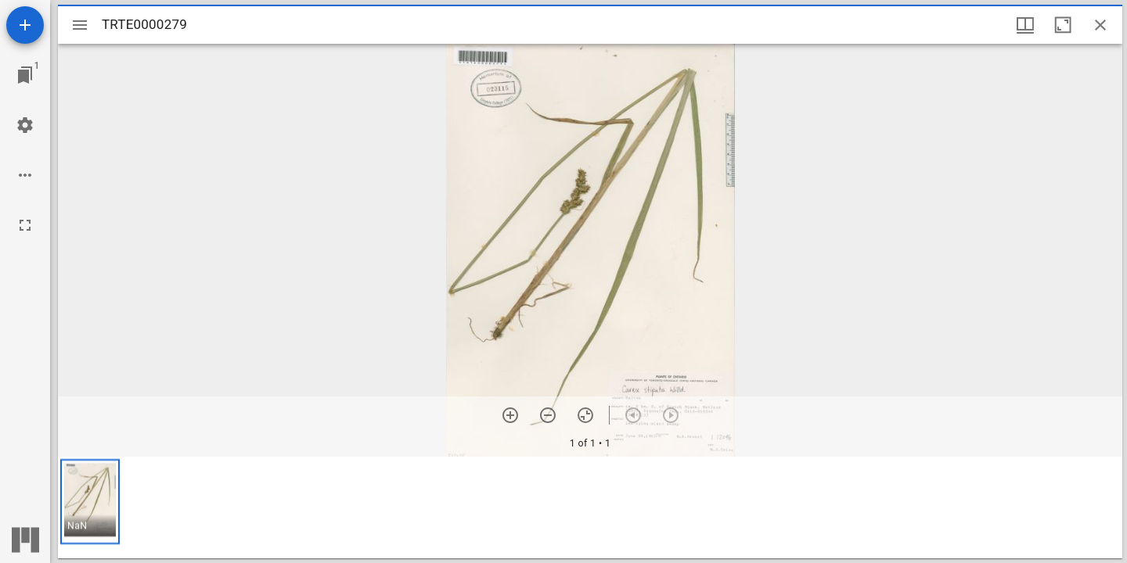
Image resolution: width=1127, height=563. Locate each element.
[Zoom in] (510, 415)
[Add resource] (25, 25)
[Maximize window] (1063, 25)
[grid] (590, 507)
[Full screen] (25, 225)
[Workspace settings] (25, 125)
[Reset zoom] (585, 415)
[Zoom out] (548, 415)
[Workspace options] (25, 175)
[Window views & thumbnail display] (1025, 25)
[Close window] (1100, 25)
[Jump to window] (25, 75)
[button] (90, 501)
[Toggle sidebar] (80, 25)
